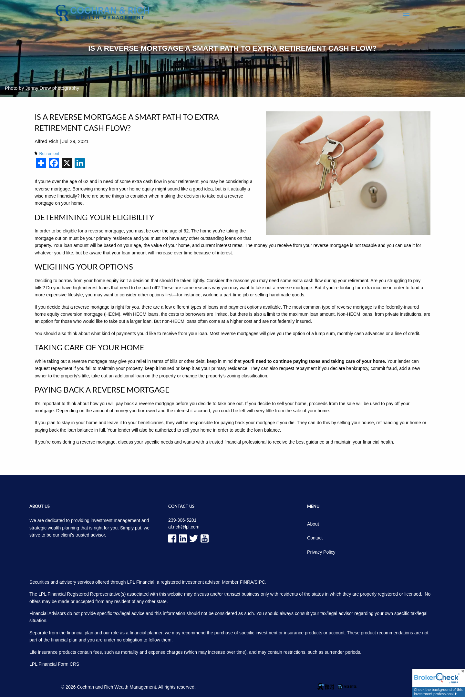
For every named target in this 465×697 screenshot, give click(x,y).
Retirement (49, 153)
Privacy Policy (321, 551)
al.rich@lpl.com (183, 526)
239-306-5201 (182, 520)
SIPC (259, 581)
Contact (315, 537)
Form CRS (68, 663)
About (313, 524)
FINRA (246, 581)
